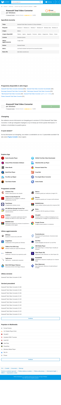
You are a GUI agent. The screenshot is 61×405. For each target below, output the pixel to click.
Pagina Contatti (12, 137)
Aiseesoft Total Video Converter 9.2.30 (11, 299)
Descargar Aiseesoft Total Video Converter (12, 91)
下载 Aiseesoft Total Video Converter (10, 93)
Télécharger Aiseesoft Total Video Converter (38, 91)
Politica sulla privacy (39, 371)
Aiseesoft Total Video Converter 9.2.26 (11, 305)
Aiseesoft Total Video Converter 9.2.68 (11, 277)
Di (10, 15)
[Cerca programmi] (40, 2)
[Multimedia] (11, 6)
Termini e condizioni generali (8, 371)
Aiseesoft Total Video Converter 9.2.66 (11, 287)
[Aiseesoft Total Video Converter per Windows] (23, 6)
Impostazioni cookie (12, 372)
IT (57, 2)
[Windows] (5, 6)
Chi (2, 368)
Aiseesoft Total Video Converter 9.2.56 (11, 293)
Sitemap (21, 368)
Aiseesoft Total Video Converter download (12, 88)
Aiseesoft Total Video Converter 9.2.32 (11, 296)
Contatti (7, 368)
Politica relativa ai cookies (25, 371)
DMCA (3, 372)
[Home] (1, 6)
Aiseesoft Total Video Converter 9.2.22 (11, 308)
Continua (30, 318)
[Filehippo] (5, 2)
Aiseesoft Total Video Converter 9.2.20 (11, 311)
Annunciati (14, 368)
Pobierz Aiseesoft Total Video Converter (11, 96)
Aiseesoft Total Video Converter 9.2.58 (11, 290)
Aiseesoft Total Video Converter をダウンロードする (37, 93)
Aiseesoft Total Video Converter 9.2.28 (11, 302)
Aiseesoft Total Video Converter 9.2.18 (11, 314)
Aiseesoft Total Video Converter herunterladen (39, 88)
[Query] (27, 2)
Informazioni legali (51, 371)
